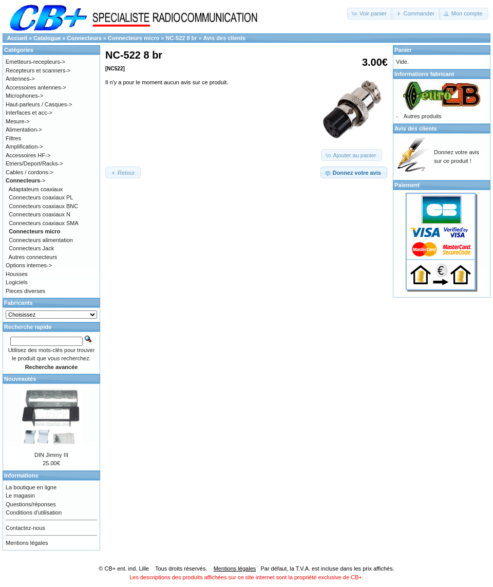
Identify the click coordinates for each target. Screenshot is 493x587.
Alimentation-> (24, 129)
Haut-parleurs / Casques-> (39, 104)
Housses (17, 274)
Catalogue (47, 38)
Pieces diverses (25, 291)
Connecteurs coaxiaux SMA (44, 223)
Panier (403, 50)
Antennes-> (20, 79)
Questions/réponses (31, 504)
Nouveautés (20, 379)
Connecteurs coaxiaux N (39, 214)
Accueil (17, 38)
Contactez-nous (25, 528)
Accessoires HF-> (28, 155)
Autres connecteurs (33, 257)
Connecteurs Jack (31, 248)
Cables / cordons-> (29, 172)
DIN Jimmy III (51, 455)
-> (25, 180)
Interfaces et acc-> (29, 112)
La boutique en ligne (31, 487)
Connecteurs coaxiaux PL (41, 197)
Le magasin (20, 495)
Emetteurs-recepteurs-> (35, 62)
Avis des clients (224, 38)
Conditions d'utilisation (34, 512)
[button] (370, 14)
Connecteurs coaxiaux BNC (43, 206)
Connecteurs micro (133, 38)
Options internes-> (29, 265)
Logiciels (17, 282)
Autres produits (423, 116)
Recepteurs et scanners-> (38, 70)
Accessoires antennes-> (36, 87)
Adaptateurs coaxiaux (36, 189)
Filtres (13, 138)
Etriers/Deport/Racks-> (34, 163)
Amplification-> (24, 146)
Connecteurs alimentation (41, 240)
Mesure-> (18, 121)
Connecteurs (84, 38)
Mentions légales (27, 543)
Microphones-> (24, 96)
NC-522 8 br (181, 38)
